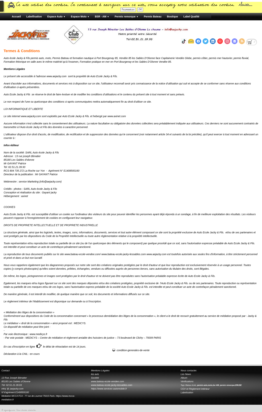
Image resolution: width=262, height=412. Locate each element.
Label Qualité (191, 16)
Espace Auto (56, 16)
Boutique (172, 16)
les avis (95, 374)
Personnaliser (128, 9)
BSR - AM (102, 16)
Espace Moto (80, 16)
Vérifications (187, 381)
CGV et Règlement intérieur (195, 388)
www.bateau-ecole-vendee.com (107, 381)
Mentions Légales (100, 370)
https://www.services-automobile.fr (109, 388)
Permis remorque (126, 16)
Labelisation (187, 392)
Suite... (245, 4)
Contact (5, 370)
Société (95, 377)
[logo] (145, 32)
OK (140, 9)
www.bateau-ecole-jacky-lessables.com (111, 385)
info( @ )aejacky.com (12, 388)
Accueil (16, 16)
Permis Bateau (152, 16)
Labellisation (34, 16)
